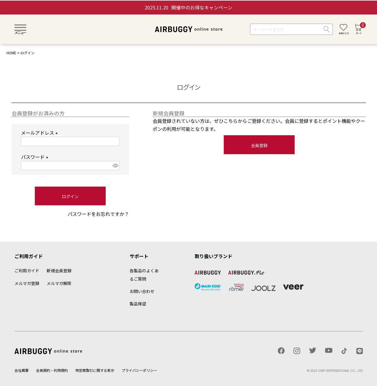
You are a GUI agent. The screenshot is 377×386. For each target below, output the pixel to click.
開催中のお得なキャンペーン (188, 7)
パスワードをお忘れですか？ (98, 213)
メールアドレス (40, 132)
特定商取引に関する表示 (94, 370)
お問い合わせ (142, 291)
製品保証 (138, 304)
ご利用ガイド (26, 270)
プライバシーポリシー (139, 370)
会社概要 (21, 370)
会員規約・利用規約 (52, 370)
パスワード (35, 156)
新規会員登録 (59, 270)
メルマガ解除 (59, 283)
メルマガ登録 (26, 283)
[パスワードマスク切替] (115, 165)
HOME (11, 52)
